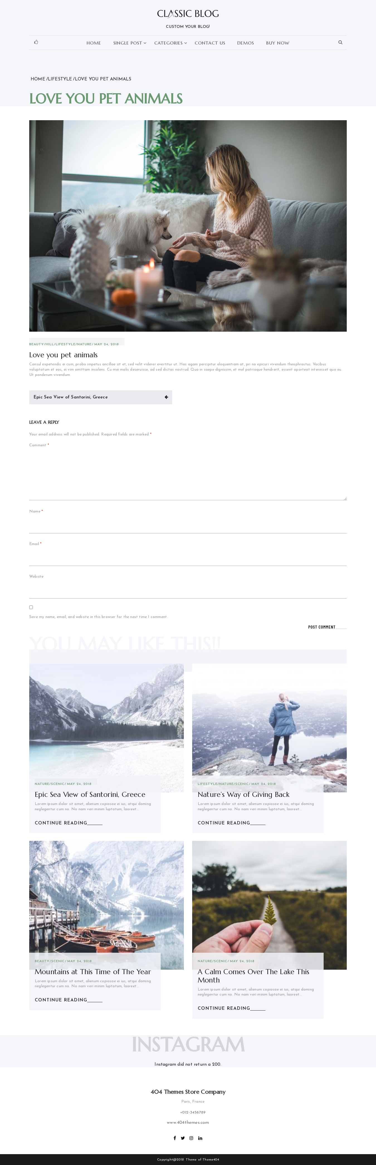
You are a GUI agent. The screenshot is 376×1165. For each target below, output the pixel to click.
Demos (245, 43)
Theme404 (210, 1159)
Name (36, 511)
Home (94, 43)
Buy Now (277, 43)
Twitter (183, 1137)
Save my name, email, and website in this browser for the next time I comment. (98, 617)
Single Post (127, 43)
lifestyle (65, 344)
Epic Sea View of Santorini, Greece (70, 397)
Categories (168, 43)
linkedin (200, 1137)
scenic (57, 784)
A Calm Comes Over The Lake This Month (253, 975)
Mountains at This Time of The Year (93, 971)
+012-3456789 (193, 1112)
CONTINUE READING (61, 823)
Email (35, 544)
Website (36, 577)
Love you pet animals (63, 355)
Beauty (36, 344)
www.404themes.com (188, 1122)
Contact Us (210, 43)
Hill (50, 344)
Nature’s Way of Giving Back (243, 794)
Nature (84, 344)
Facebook (175, 1137)
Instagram (191, 1137)
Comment (39, 445)
